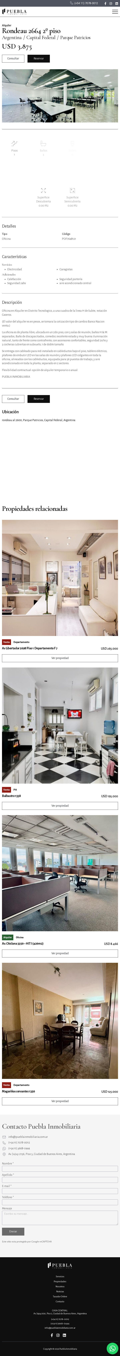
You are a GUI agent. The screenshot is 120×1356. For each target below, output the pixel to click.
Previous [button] (7, 94)
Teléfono (8, 1197)
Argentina (12, 38)
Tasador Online (60, 1296)
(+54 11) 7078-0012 (86, 3)
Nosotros (60, 1286)
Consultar (13, 58)
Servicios (60, 1276)
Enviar (13, 1231)
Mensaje (7, 1208)
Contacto (60, 1301)
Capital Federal (40, 38)
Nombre (8, 1163)
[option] (60, 95)
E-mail (7, 1186)
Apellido (8, 1174)
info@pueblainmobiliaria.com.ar (28, 1136)
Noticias (60, 1291)
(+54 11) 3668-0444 (19, 1148)
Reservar (39, 58)
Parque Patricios (75, 38)
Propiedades (60, 1281)
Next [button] (112, 94)
